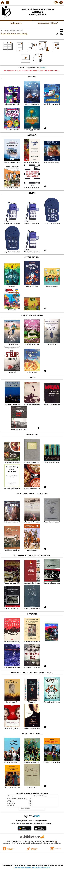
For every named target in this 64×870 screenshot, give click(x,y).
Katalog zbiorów (16, 23)
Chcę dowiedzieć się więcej (22, 867)
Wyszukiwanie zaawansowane (11, 33)
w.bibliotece (51, 841)
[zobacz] (42, 67)
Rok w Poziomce (11, 801)
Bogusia (9, 800)
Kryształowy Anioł (11, 805)
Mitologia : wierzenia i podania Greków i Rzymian (18, 798)
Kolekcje (25, 33)
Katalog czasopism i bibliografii (48, 23)
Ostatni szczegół (11, 803)
